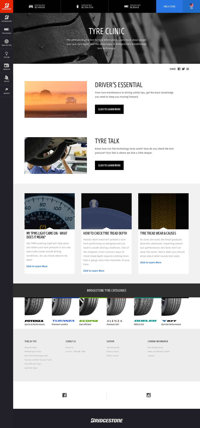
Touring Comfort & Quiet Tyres (38, 360)
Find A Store (169, 6)
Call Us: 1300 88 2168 (75, 351)
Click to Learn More (109, 109)
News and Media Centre (159, 351)
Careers (151, 355)
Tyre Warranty (113, 347)
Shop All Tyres (31, 347)
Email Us (70, 347)
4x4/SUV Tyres (31, 368)
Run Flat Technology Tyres (36, 355)
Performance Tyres (33, 351)
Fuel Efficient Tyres (33, 364)
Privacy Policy (113, 351)
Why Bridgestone (155, 347)
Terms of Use (113, 355)
